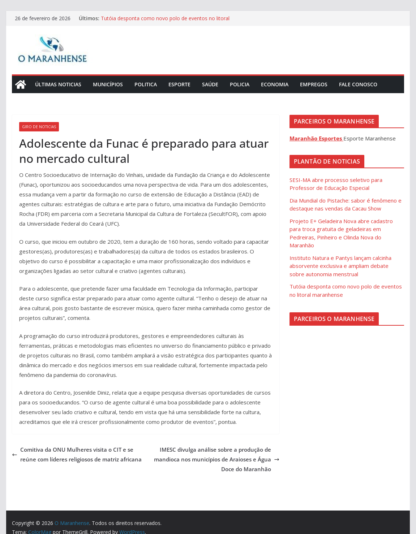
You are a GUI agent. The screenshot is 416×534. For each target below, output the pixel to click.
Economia (274, 84)
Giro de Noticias (39, 126)
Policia (239, 84)
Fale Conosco (358, 84)
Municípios (108, 84)
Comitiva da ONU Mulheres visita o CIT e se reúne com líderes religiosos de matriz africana (77, 454)
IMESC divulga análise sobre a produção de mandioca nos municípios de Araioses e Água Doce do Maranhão (216, 459)
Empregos (313, 84)
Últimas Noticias (58, 84)
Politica (145, 84)
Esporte (179, 84)
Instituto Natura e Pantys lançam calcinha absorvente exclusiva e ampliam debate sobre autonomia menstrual (340, 266)
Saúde (210, 84)
